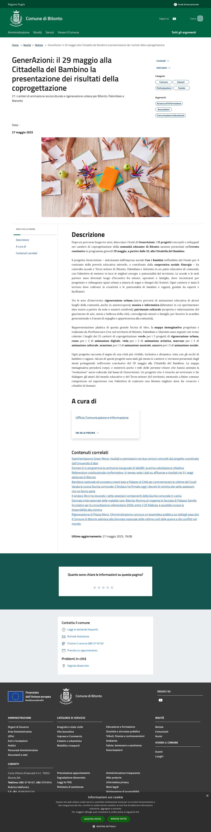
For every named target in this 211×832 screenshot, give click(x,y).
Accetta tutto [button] (92, 819)
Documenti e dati (18, 755)
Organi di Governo (18, 727)
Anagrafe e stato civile (70, 727)
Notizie (39, 45)
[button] (105, 826)
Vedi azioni (163, 68)
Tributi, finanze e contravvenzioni (125, 736)
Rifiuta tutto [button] (119, 818)
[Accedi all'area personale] (186, 4)
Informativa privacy (117, 782)
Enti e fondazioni (18, 741)
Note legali (112, 787)
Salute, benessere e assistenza (124, 745)
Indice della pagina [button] (25, 229)
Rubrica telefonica (18, 787)
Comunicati (161, 732)
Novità (27, 45)
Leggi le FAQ (64, 782)
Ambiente (111, 741)
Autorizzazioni (114, 750)
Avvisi (158, 736)
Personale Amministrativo (23, 750)
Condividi (163, 61)
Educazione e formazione (120, 727)
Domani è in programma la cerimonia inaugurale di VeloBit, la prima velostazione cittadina (128, 468)
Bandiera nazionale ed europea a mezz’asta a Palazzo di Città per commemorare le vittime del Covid (134, 482)
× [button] (207, 796)
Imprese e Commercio (69, 736)
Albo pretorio (114, 778)
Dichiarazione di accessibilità (122, 791)
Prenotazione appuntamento (73, 773)
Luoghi (159, 756)
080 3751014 (44, 782)
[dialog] (105, 812)
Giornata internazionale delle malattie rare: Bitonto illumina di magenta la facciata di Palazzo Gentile (134, 500)
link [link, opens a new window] (137, 812)
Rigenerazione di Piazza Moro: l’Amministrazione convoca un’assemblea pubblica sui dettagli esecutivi (135, 514)
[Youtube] (169, 18)
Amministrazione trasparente (123, 773)
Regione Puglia (16, 4)
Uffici (11, 736)
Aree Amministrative (20, 732)
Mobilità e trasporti (68, 745)
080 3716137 (27, 782)
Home (15, 45)
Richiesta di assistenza (70, 787)
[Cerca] (199, 18)
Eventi (159, 752)
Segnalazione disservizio (71, 778)
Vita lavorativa (65, 732)
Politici (12, 745)
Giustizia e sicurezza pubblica (123, 731)
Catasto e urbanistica (69, 741)
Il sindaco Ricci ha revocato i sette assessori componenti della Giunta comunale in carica (126, 496)
